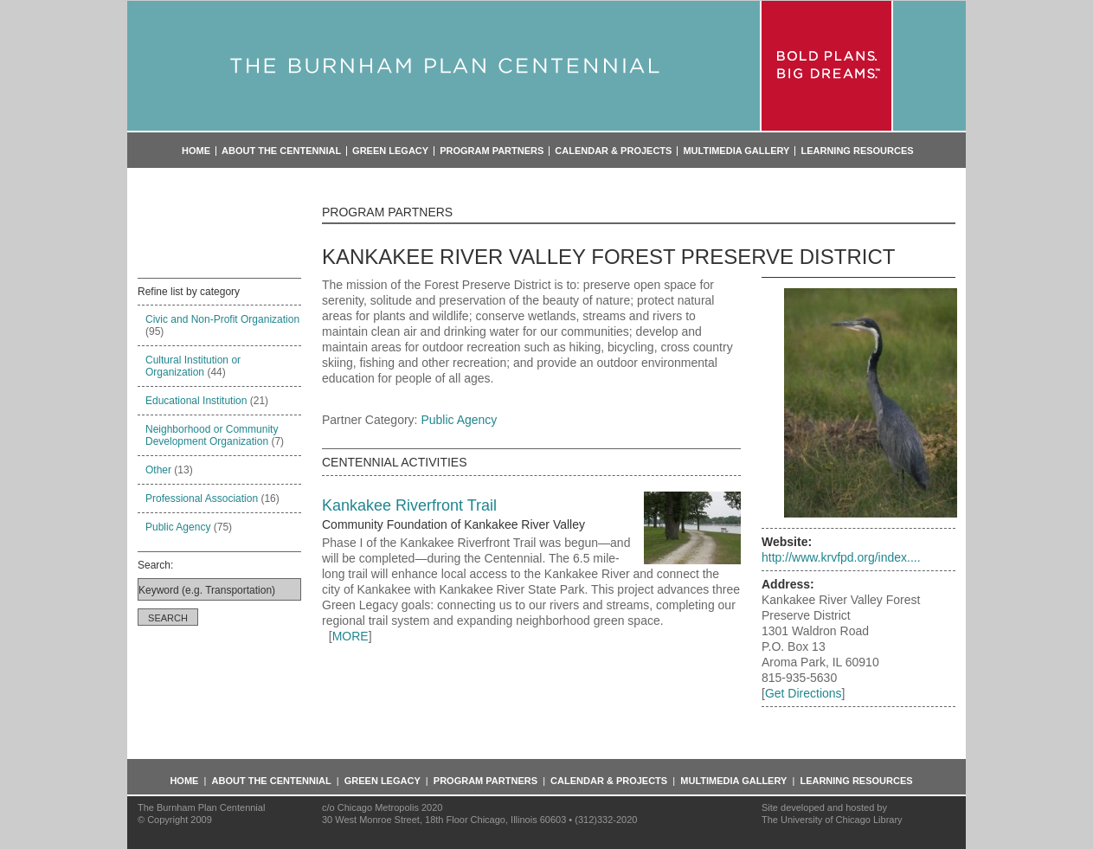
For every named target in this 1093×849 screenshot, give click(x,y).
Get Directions (803, 693)
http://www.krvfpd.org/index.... (841, 557)
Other (158, 470)
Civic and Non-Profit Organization (222, 319)
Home (196, 151)
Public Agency (177, 527)
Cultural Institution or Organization (193, 366)
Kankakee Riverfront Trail (409, 505)
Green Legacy (390, 151)
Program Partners (491, 151)
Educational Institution (196, 401)
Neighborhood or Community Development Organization (211, 435)
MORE (350, 636)
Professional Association (201, 498)
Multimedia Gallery (736, 151)
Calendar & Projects (613, 151)
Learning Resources (856, 151)
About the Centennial (281, 151)
